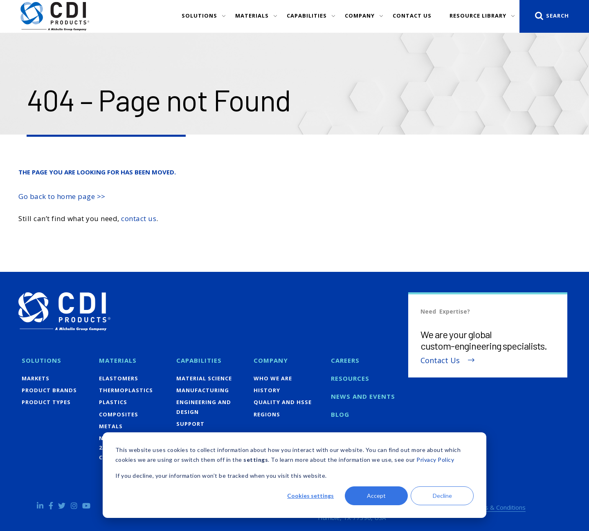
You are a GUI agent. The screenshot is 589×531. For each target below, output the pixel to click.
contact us (138, 218)
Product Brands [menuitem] (49, 390)
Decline (442, 495)
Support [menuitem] (190, 423)
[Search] (554, 16)
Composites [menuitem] (118, 414)
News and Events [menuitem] (363, 396)
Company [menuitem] (271, 360)
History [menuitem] (267, 390)
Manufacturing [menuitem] (202, 390)
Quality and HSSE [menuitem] (283, 402)
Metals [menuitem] (111, 426)
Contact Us (440, 360)
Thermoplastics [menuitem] (126, 390)
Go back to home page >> (62, 196)
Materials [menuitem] (118, 360)
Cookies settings (310, 495)
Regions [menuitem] (267, 414)
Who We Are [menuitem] (273, 378)
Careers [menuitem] (345, 360)
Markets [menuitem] (35, 378)
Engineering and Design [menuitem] (203, 406)
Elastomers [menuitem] (118, 378)
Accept (376, 495)
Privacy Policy (435, 459)
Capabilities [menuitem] (199, 360)
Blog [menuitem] (340, 414)
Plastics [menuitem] (113, 402)
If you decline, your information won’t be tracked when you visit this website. (221, 475)
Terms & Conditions (498, 507)
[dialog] (294, 475)
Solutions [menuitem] (41, 360)
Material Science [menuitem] (204, 378)
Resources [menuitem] (350, 378)
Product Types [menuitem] (46, 402)
